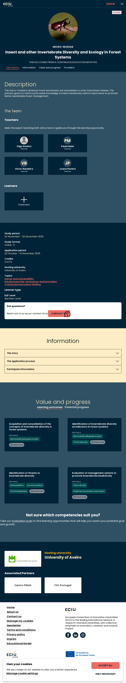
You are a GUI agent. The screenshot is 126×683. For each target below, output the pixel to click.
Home (11, 607)
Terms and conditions (21, 630)
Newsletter (14, 625)
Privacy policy (16, 634)
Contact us (14, 616)
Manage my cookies (20, 621)
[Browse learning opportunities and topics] (122, 4)
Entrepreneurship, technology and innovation (31, 281)
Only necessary (105, 674)
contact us (59, 313)
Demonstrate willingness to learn (24, 439)
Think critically (79, 485)
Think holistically (80, 442)
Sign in (110, 3)
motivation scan (22, 521)
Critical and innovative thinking (23, 284)
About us (12, 612)
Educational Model (19, 643)
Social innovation (34, 485)
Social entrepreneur (18, 491)
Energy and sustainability (19, 278)
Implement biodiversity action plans (88, 491)
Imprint (11, 639)
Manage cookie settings (22, 673)
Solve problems (17, 485)
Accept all (105, 665)
